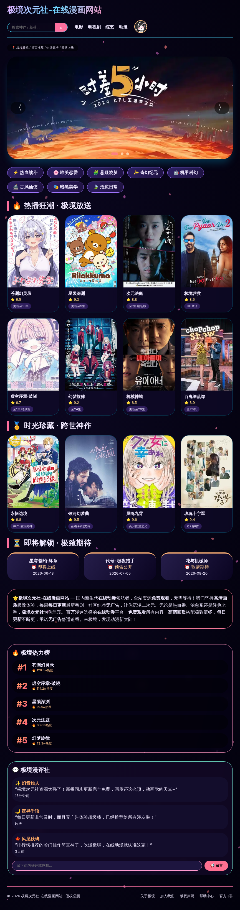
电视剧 (94, 27)
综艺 (109, 27)
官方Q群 (226, 896)
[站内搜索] (31, 27)
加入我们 (167, 896)
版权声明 (187, 896)
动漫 (123, 27)
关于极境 (147, 896)
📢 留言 (216, 865)
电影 (78, 27)
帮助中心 (206, 896)
